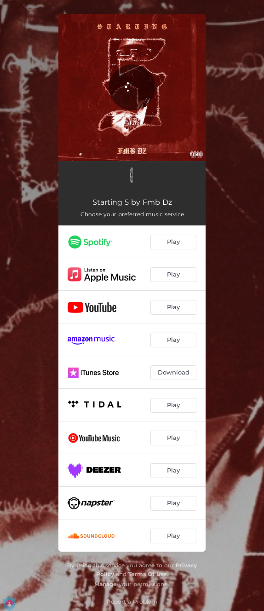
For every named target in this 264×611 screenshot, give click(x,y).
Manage (105, 584)
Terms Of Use (147, 574)
